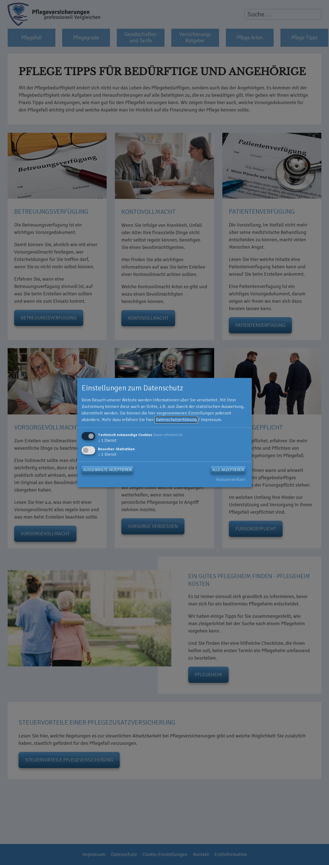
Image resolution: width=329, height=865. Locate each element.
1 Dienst (107, 440)
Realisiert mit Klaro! (230, 480)
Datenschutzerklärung (176, 419)
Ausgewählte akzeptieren (107, 470)
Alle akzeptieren (228, 470)
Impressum (211, 419)
